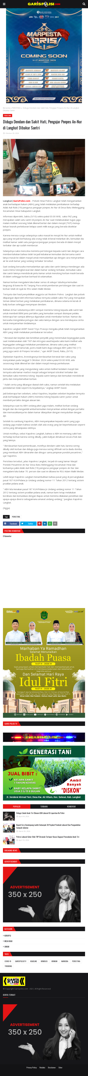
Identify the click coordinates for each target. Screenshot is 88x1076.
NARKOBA (64, 961)
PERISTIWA (16, 108)
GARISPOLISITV (20, 961)
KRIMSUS (44, 961)
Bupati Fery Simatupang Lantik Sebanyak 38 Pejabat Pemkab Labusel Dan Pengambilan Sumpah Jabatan (48, 826)
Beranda (6, 108)
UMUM (6, 946)
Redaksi (42, 1067)
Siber (60, 1067)
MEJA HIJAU (8, 941)
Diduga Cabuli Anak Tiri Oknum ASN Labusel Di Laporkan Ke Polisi (40, 813)
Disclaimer (52, 1067)
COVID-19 (8, 961)
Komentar (71, 806)
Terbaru (44, 806)
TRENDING (8, 966)
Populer (16, 806)
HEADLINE (33, 961)
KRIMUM (54, 961)
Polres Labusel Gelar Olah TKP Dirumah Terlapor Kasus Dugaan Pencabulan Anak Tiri (47, 836)
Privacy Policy (32, 1067)
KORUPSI (7, 935)
